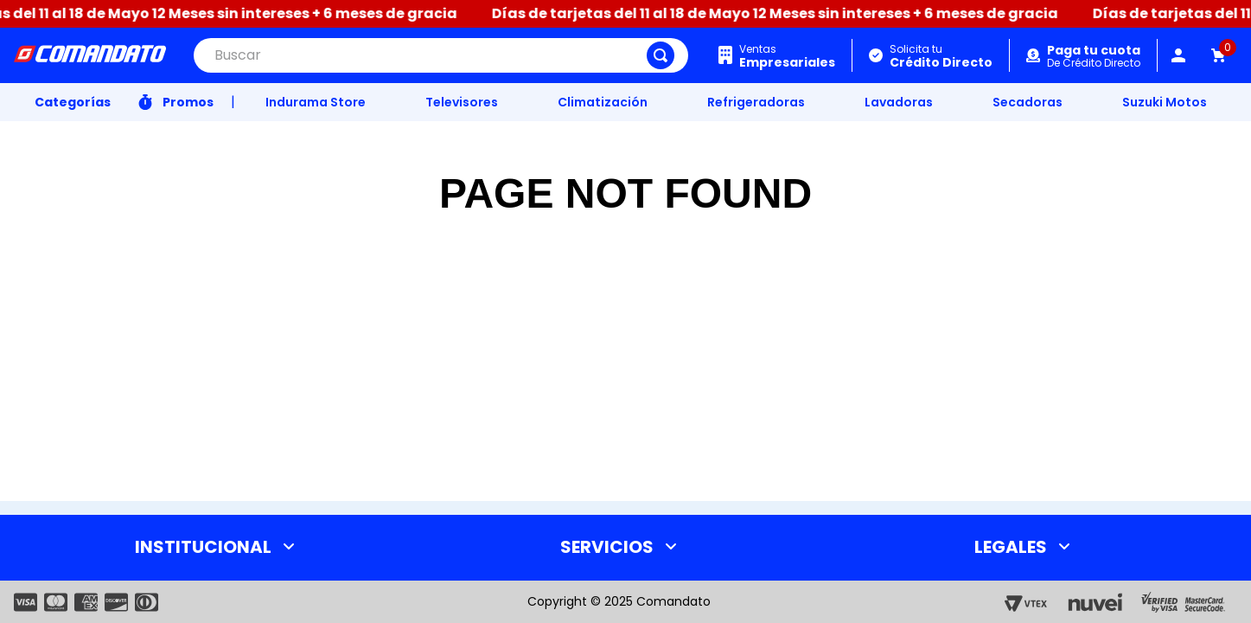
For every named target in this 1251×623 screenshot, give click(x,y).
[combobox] (441, 55)
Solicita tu (941, 56)
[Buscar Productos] (660, 55)
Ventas (787, 56)
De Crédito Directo (1093, 56)
